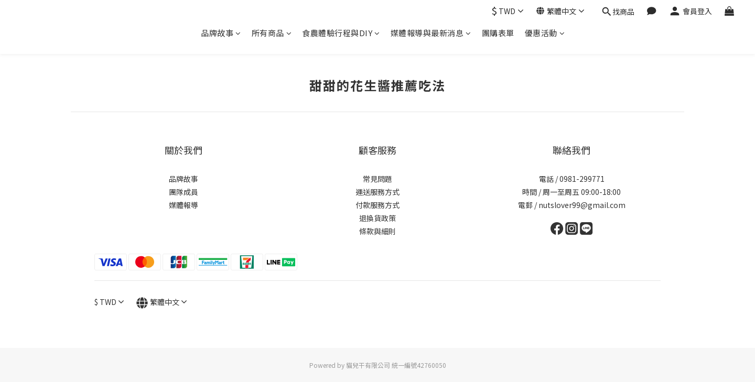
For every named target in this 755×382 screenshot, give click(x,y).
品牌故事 (221, 32)
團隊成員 (183, 192)
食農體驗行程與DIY (341, 32)
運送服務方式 (377, 192)
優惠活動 (545, 32)
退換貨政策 (377, 218)
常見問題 (377, 178)
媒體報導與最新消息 (431, 32)
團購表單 (498, 32)
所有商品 (272, 32)
